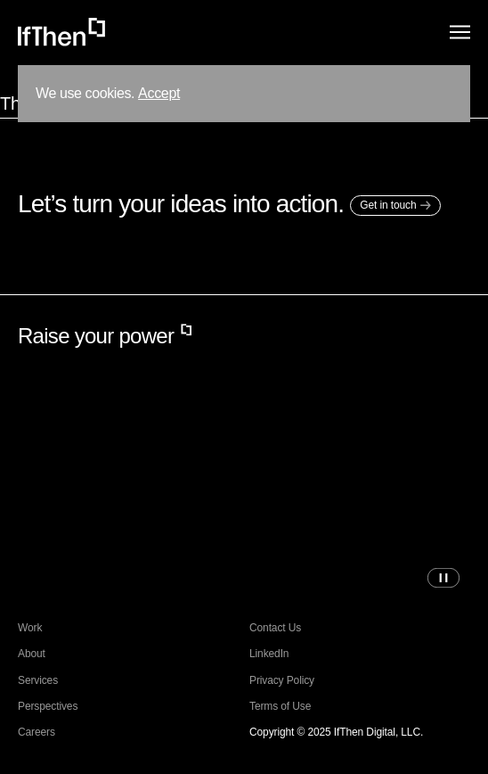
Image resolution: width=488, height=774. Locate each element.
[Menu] (460, 32)
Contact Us (275, 628)
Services (38, 681)
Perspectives (47, 706)
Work (30, 628)
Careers (36, 732)
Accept (159, 93)
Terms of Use (280, 706)
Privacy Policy (281, 681)
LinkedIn (269, 654)
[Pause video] (443, 578)
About (31, 654)
